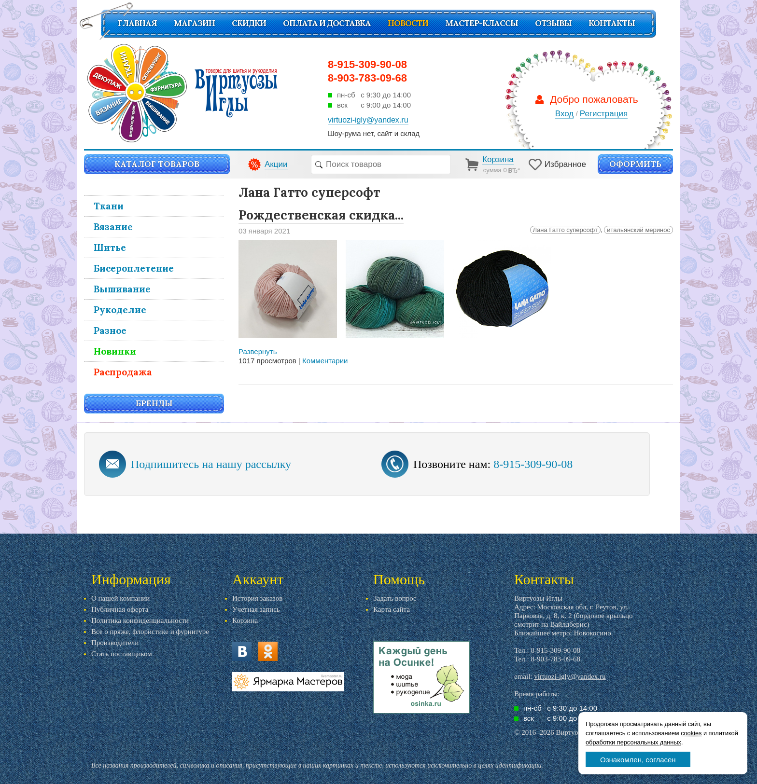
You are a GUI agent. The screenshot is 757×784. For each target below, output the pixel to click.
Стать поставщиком (121, 654)
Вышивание (122, 289)
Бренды (154, 403)
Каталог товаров (156, 164)
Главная (137, 23)
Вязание (113, 227)
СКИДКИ (249, 23)
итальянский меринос (638, 230)
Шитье (110, 247)
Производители (115, 642)
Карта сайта (391, 609)
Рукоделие (120, 310)
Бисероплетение (134, 268)
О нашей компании (120, 598)
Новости (408, 23)
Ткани (109, 206)
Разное (110, 330)
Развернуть (257, 351)
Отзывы (553, 23)
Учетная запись (256, 609)
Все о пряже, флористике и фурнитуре (150, 631)
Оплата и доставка (327, 23)
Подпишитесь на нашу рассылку (211, 464)
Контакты (612, 23)
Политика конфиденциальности (140, 620)
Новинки (115, 351)
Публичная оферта (119, 609)
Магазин (194, 23)
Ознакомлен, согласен (638, 760)
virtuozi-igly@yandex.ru (569, 676)
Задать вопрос (395, 598)
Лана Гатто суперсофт (565, 230)
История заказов (257, 598)
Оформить (635, 164)
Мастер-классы (481, 23)
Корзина (245, 620)
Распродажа (123, 372)
